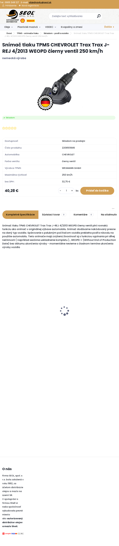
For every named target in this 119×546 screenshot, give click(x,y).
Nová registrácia (30, 5)
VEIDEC (49, 27)
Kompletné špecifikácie (20, 214)
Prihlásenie (11, 5)
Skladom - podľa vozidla (56, 33)
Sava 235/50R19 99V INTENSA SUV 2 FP (16, 318)
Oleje (7, 27)
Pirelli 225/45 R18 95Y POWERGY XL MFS (83, 300)
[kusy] (66, 190)
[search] (99, 17)
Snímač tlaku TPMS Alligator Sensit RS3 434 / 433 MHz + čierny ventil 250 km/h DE (52, 303)
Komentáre (84, 215)
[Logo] (20, 16)
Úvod (9, 33)
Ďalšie (108, 26)
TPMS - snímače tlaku (27, 33)
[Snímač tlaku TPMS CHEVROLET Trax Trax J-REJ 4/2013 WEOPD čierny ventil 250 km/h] (59, 88)
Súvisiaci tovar (54, 215)
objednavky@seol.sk (40, 2)
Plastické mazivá (28, 27)
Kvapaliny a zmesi (71, 27)
